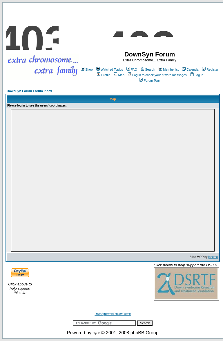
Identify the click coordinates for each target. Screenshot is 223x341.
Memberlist (169, 69)
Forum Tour (149, 80)
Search (148, 69)
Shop (87, 69)
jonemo (213, 256)
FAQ (131, 69)
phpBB (96, 333)
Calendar (191, 69)
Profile (103, 75)
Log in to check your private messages (157, 75)
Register (210, 69)
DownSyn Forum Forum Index (29, 91)
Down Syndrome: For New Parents (113, 314)
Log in (196, 75)
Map (119, 75)
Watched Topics (109, 69)
